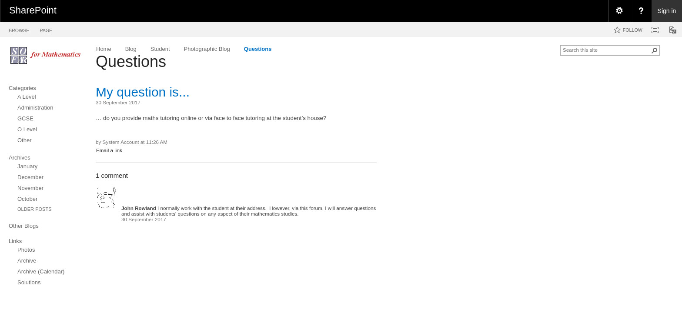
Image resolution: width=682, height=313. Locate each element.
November (30, 188)
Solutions (28, 282)
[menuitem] (619, 11)
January (27, 166)
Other (24, 140)
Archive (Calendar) (40, 271)
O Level (27, 129)
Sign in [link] (667, 10)
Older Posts (34, 209)
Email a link (109, 150)
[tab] (19, 29)
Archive (26, 260)
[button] (654, 50)
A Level (26, 96)
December (30, 177)
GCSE (25, 118)
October (27, 199)
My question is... (143, 92)
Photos (26, 249)
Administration (35, 107)
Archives (19, 157)
